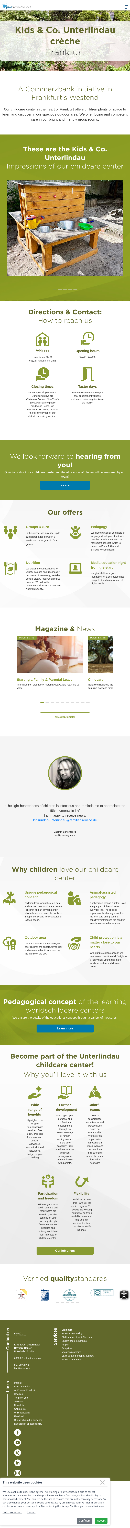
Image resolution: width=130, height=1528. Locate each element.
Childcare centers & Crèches (77, 1337)
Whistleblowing (22, 1412)
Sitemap (18, 1401)
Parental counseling (72, 1333)
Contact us (65, 485)
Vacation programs (71, 1352)
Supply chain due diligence (28, 1420)
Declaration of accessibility (28, 1423)
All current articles (65, 717)
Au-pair (65, 1344)
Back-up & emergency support (77, 1355)
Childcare (67, 1329)
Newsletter (19, 1405)
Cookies (18, 1394)
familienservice (22, 1368)
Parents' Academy (71, 1359)
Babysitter (67, 1348)
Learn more (65, 1028)
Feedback (19, 1416)
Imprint (17, 1382)
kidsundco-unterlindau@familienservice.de (65, 820)
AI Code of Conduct (24, 1390)
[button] (42, 702)
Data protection (22, 1386)
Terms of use (21, 1397)
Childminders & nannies (74, 1341)
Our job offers (65, 1250)
